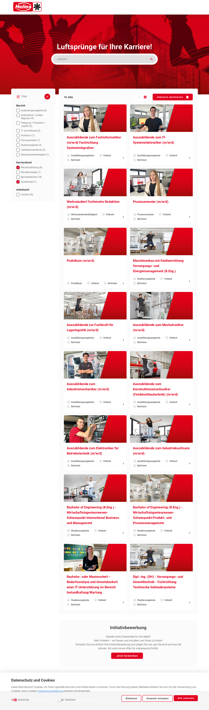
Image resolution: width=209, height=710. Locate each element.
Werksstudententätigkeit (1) (35, 154)
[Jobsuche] (102, 59)
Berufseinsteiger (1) (31, 172)
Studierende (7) (28, 181)
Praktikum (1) (28, 135)
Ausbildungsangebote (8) (33, 110)
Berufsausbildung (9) (31, 167)
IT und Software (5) (30, 130)
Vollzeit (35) (27, 194)
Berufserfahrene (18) (31, 177)
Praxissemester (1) (30, 140)
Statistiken (70, 699)
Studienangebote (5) (31, 145)
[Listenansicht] (139, 97)
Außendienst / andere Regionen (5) (32, 117)
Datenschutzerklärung (51, 690)
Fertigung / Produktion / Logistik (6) (33, 124)
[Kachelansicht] (145, 97)
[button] (173, 97)
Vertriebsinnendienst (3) (33, 149)
